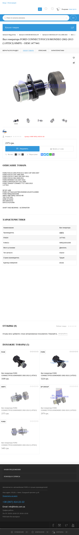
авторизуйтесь (62, 334)
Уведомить (22, 149)
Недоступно (32, 155)
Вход (4, 3)
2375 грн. (19, 416)
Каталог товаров (39, 27)
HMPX (56, 233)
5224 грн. (59, 381)
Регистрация (12, 3)
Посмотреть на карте (10, 496)
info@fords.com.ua (17, 507)
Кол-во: (10, 155)
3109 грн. (19, 381)
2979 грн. (59, 416)
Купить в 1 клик (57, 149)
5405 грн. (19, 450)
